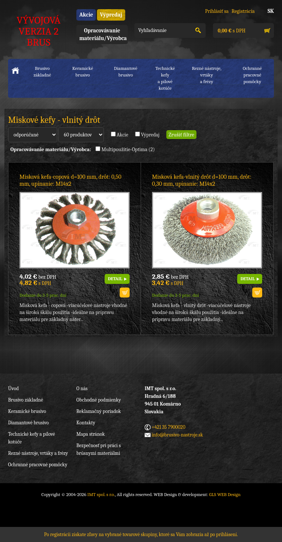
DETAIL (115, 278)
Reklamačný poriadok (98, 411)
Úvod (13, 388)
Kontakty (85, 422)
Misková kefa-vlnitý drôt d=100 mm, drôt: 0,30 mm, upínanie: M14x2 (202, 180)
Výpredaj (111, 14)
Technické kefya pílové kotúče (165, 78)
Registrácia (243, 11)
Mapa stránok (90, 434)
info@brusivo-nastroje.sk (177, 435)
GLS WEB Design (225, 494)
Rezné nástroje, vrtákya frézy (206, 74)
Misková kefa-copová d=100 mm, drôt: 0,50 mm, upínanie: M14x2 (70, 180)
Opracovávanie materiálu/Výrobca (103, 34)
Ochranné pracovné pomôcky (37, 464)
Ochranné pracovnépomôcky (252, 74)
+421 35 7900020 (168, 427)
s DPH (231, 31)
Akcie (86, 14)
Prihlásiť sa (216, 11)
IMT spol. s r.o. (101, 494)
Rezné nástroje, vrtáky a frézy (38, 453)
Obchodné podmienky (98, 400)
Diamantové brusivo (125, 71)
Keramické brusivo (82, 71)
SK (271, 11)
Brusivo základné (42, 71)
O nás (81, 388)
